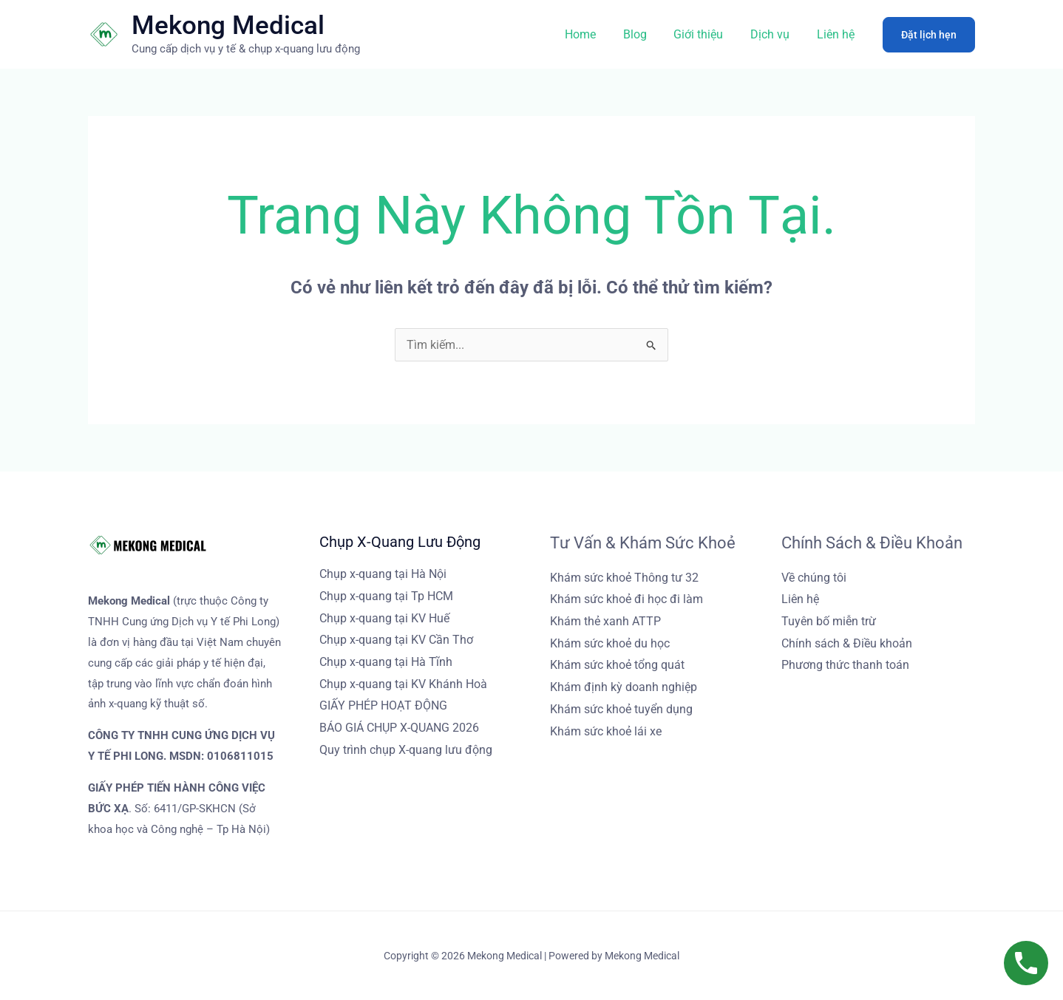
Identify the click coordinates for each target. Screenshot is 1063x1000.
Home (595, 34)
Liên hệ (837, 34)
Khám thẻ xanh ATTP (605, 621)
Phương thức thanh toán (845, 665)
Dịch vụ (775, 34)
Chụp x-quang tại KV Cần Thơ (396, 640)
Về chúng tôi (813, 578)
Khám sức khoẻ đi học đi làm (626, 599)
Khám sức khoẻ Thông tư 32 (624, 578)
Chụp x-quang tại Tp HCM (386, 596)
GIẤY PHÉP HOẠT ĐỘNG (383, 705)
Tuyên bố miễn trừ (828, 621)
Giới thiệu (707, 34)
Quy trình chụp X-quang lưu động (405, 750)
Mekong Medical (228, 25)
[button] (929, 34)
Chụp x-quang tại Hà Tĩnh (385, 662)
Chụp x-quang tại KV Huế (384, 618)
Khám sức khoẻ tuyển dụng (621, 709)
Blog (647, 34)
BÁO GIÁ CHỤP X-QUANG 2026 (399, 728)
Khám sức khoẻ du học (610, 643)
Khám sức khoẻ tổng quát (617, 665)
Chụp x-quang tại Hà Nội (382, 574)
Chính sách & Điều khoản (846, 643)
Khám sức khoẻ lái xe (606, 731)
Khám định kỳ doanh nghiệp (623, 687)
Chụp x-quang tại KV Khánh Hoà (403, 684)
